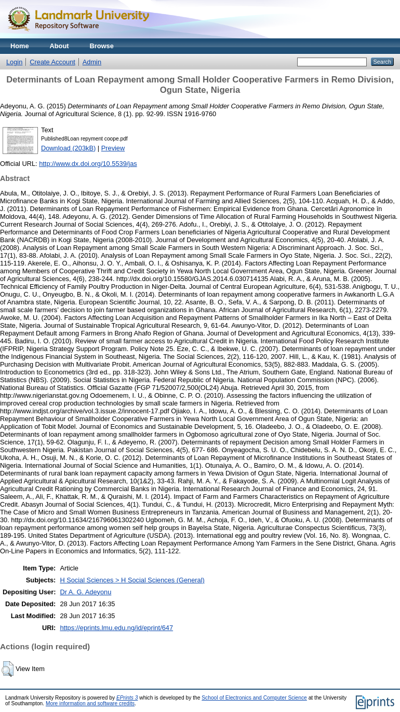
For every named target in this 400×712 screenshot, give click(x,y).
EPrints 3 (127, 698)
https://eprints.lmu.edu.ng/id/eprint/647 (116, 628)
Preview (113, 148)
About (59, 46)
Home (19, 46)
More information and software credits (90, 703)
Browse (102, 46)
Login (14, 62)
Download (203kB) (68, 148)
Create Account (52, 62)
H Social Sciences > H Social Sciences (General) (132, 580)
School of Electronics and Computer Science (254, 698)
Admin (92, 62)
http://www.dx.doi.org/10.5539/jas (88, 163)
